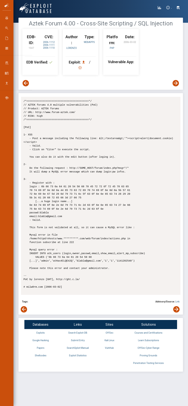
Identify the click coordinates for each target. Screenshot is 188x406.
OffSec (109, 332)
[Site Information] (169, 8)
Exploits (40, 332)
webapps (89, 42)
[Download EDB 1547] (84, 62)
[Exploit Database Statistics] (159, 8)
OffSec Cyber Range (148, 348)
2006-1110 (49, 47)
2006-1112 (49, 42)
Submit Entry (78, 340)
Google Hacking (40, 340)
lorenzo (71, 48)
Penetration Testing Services (148, 363)
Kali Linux (109, 340)
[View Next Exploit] (176, 83)
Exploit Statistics (78, 355)
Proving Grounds (148, 355)
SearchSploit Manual (78, 348)
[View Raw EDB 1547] (80, 68)
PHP (112, 48)
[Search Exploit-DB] (178, 8)
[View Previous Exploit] (26, 83)
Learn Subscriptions (148, 340)
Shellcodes (40, 355)
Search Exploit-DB (77, 332)
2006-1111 (49, 45)
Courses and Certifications (148, 332)
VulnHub (109, 348)
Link (177, 301)
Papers (40, 348)
